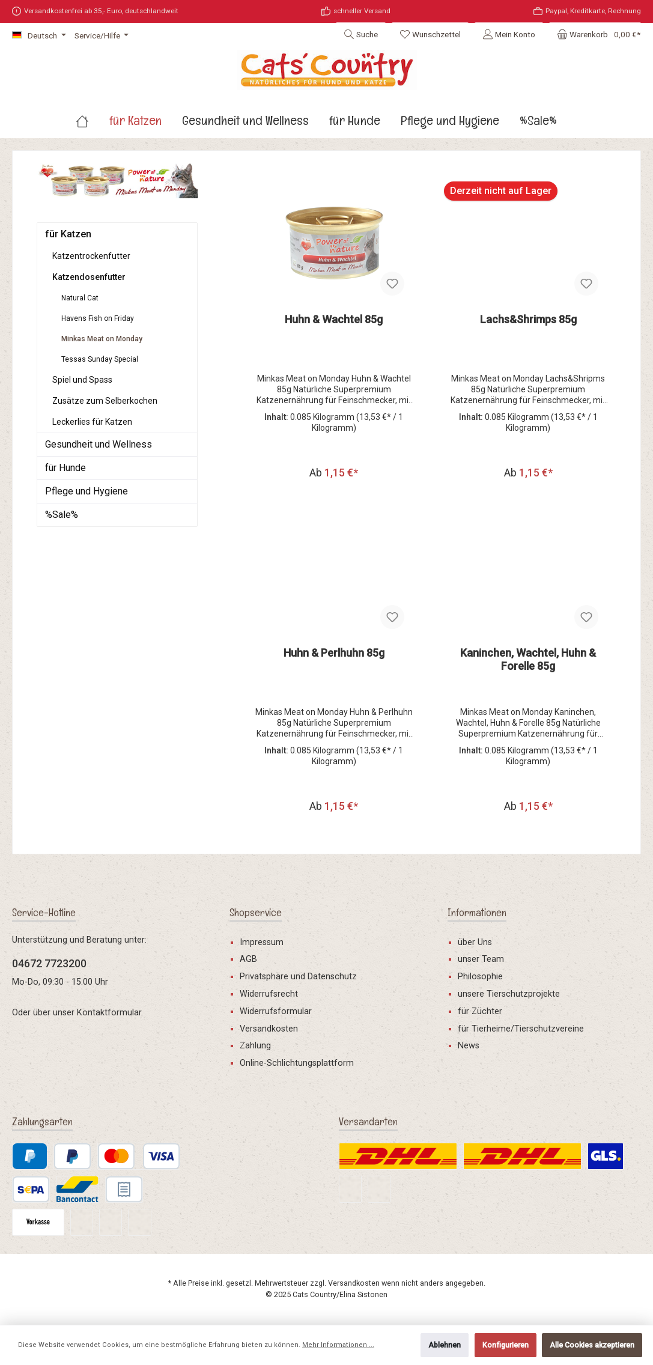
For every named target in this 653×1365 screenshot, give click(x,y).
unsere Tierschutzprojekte (509, 994)
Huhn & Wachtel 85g (334, 319)
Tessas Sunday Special (99, 359)
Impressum (262, 942)
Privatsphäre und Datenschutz (298, 976)
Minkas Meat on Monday (101, 339)
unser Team (481, 959)
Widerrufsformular (276, 1011)
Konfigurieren (505, 1344)
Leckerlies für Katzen (92, 422)
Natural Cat (80, 298)
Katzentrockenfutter (91, 256)
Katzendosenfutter (89, 277)
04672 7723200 (49, 963)
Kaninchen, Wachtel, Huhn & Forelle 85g (528, 660)
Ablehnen (444, 1344)
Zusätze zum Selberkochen (104, 401)
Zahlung (255, 1046)
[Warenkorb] (595, 34)
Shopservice (255, 912)
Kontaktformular (109, 1013)
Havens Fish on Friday (97, 318)
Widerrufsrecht (269, 994)
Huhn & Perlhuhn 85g (334, 654)
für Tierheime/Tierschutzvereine (521, 1029)
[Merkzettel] (430, 34)
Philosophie (480, 976)
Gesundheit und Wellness (98, 444)
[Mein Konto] (509, 34)
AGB (248, 959)
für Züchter (480, 1011)
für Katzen (68, 234)
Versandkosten (269, 1029)
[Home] (92, 120)
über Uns (475, 942)
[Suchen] (361, 34)
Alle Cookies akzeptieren (592, 1344)
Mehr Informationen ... (338, 1345)
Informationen (477, 912)
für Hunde (65, 467)
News (468, 1046)
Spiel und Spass (82, 380)
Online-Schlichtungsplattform (297, 1063)
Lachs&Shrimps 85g (528, 319)
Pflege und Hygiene (86, 491)
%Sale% (61, 514)
